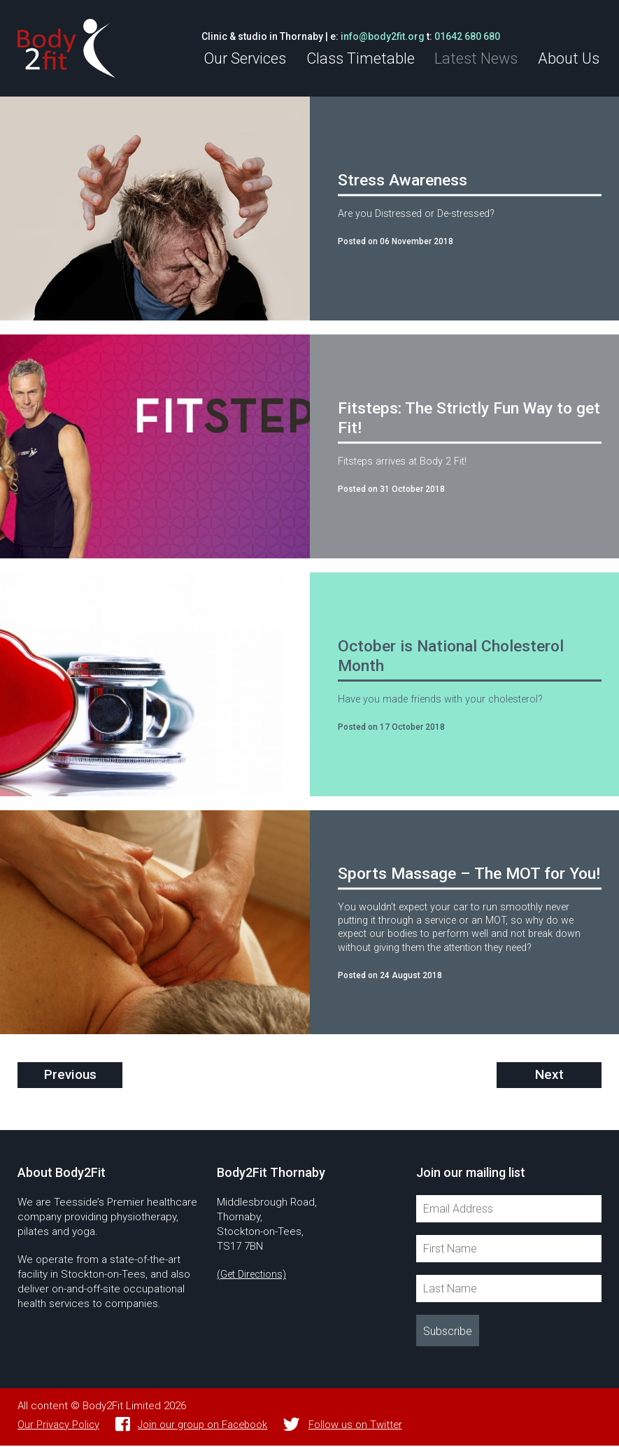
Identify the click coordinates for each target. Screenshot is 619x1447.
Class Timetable (369, 58)
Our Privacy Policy (59, 1426)
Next (549, 1076)
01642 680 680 (480, 36)
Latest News (481, 58)
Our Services (256, 58)
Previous (70, 1076)
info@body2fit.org (395, 36)
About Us (570, 58)
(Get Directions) (254, 1275)
